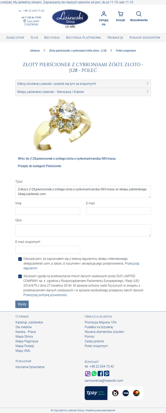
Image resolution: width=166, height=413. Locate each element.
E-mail (90, 203)
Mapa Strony (24, 336)
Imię (18, 203)
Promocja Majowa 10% (101, 322)
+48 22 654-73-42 (31, 11)
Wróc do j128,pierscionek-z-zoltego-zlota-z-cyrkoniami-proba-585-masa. (67, 158)
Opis (18, 220)
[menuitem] (15, 37)
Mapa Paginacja (27, 341)
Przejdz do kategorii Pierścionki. (40, 166)
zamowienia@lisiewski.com (104, 380)
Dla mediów (24, 327)
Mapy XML (23, 351)
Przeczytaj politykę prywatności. (45, 295)
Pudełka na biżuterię (99, 327)
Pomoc (89, 336)
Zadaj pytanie (94, 341)
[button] (83, 84)
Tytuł (18, 181)
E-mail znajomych (27, 242)
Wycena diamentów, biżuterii (104, 332)
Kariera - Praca (26, 332)
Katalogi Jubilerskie (29, 322)
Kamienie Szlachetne (30, 367)
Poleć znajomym (96, 346)
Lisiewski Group (76, 410)
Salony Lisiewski (31, 22)
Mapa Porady (25, 346)
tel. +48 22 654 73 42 (99, 366)
